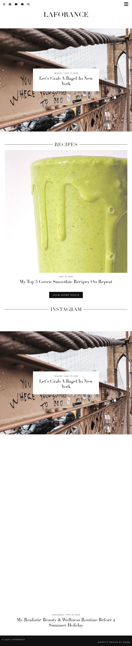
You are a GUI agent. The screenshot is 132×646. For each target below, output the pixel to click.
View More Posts (66, 295)
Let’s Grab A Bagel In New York (66, 81)
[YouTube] (16, 4)
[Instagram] (4, 4)
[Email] (22, 4)
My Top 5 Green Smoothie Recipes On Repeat (66, 281)
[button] (127, 4)
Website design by (114, 642)
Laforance (66, 14)
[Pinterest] (10, 4)
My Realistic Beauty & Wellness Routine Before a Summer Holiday (66, 622)
